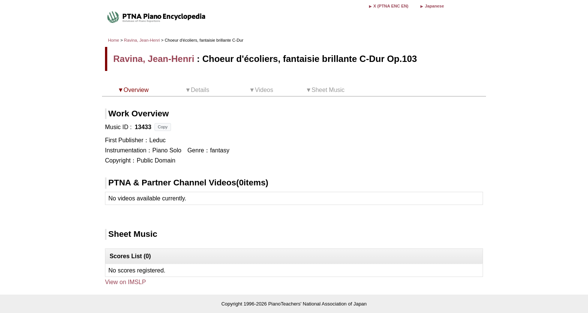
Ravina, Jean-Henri (142, 40)
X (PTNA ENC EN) (391, 6)
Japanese (434, 6)
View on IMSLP (125, 282)
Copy (163, 127)
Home (113, 40)
